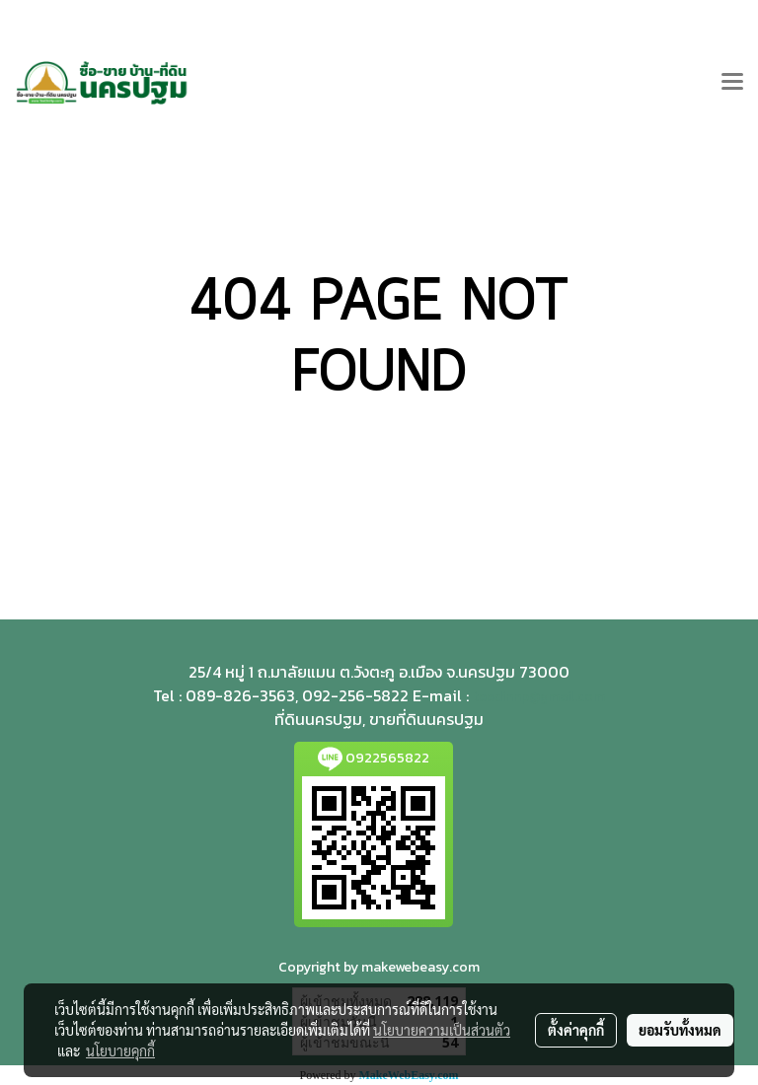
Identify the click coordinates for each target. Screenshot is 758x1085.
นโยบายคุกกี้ (120, 1050)
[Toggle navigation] (732, 83)
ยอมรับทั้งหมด (680, 1030)
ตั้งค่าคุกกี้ (576, 1030)
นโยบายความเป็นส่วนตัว (441, 1030)
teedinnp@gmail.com (539, 697)
